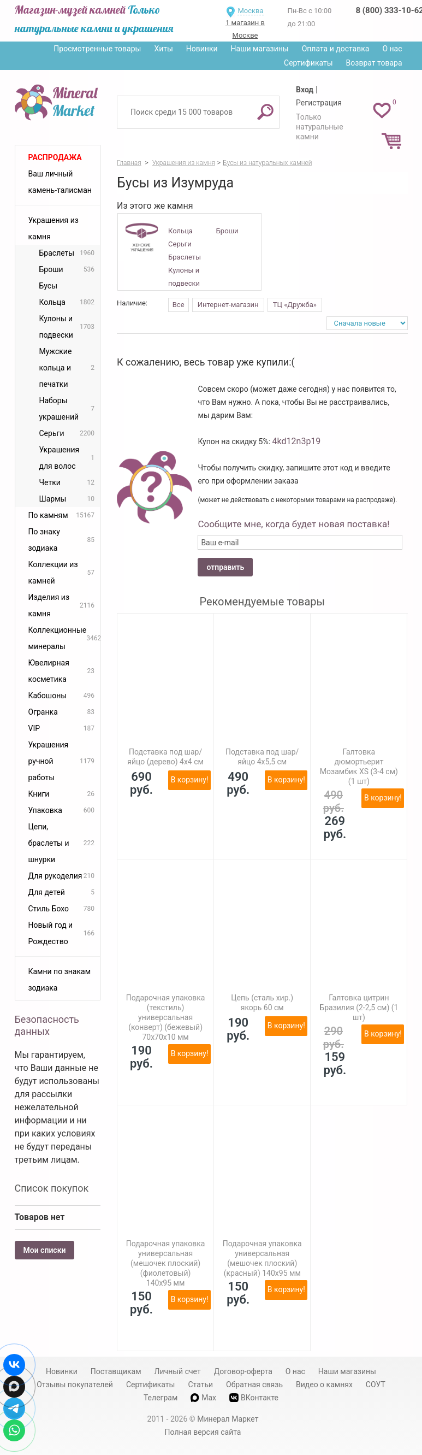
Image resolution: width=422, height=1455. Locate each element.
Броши (227, 231)
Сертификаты (308, 62)
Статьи (200, 1384)
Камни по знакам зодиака (59, 979)
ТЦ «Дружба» (295, 305)
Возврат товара (374, 62)
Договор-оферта (243, 1371)
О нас (392, 48)
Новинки (202, 48)
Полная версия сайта (203, 1432)
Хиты (163, 48)
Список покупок (52, 1188)
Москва (250, 11)
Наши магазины (260, 48)
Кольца (180, 231)
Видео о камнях (324, 1384)
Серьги (180, 244)
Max (203, 1397)
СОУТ (375, 1384)
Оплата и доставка (336, 48)
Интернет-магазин (228, 305)
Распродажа (55, 157)
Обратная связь (254, 1384)
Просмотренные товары (97, 48)
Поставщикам (116, 1371)
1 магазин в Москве (245, 29)
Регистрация (319, 102)
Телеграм (160, 1397)
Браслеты (184, 257)
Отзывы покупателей (75, 1384)
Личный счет (177, 1371)
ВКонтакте (253, 1398)
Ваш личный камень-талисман (60, 182)
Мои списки (44, 1250)
